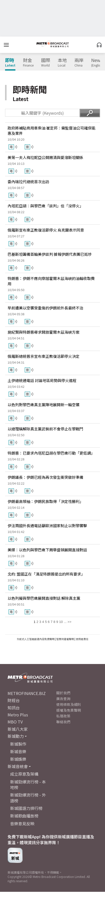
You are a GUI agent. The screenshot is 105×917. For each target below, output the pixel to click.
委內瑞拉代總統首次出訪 (28, 181)
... (65, 622)
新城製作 (18, 744)
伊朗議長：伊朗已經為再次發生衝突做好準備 (45, 477)
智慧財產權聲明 (65, 639)
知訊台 (14, 708)
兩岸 (79, 62)
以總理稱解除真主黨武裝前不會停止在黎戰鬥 (45, 428)
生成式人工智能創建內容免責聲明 (36, 639)
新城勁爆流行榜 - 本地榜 (28, 784)
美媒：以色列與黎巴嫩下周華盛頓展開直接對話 (47, 549)
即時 (10, 62)
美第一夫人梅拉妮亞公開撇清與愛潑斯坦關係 (45, 157)
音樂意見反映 (22, 823)
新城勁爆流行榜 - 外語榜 (28, 797)
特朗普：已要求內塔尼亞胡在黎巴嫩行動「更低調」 (51, 453)
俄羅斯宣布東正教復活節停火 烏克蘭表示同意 (46, 230)
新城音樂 (18, 751)
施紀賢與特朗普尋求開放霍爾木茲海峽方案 (44, 332)
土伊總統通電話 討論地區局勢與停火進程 (42, 380)
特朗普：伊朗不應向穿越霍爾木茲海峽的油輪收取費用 (51, 281)
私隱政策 (63, 715)
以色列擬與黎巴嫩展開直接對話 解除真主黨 (44, 598)
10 (61, 622)
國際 (45, 62)
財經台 (14, 700)
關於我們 (63, 692)
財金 (28, 62)
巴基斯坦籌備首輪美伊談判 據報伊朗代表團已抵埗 (50, 254)
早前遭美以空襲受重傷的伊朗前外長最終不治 (45, 307)
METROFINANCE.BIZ (27, 693)
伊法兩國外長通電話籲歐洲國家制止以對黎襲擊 (47, 525)
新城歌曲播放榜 (24, 816)
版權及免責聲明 (68, 710)
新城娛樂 (18, 759)
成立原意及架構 (24, 774)
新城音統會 (18, 766)
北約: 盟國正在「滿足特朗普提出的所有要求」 (46, 574)
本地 (62, 62)
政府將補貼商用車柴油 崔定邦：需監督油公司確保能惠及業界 (51, 130)
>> (69, 622)
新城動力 (16, 736)
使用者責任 (82, 639)
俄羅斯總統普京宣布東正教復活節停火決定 (44, 356)
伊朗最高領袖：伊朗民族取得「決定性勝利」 (45, 501)
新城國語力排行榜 (26, 808)
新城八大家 (18, 729)
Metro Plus (18, 715)
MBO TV (15, 722)
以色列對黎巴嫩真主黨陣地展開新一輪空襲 (44, 404)
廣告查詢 (63, 698)
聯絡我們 (63, 721)
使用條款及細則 (68, 704)
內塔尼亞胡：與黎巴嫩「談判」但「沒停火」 (45, 205)
